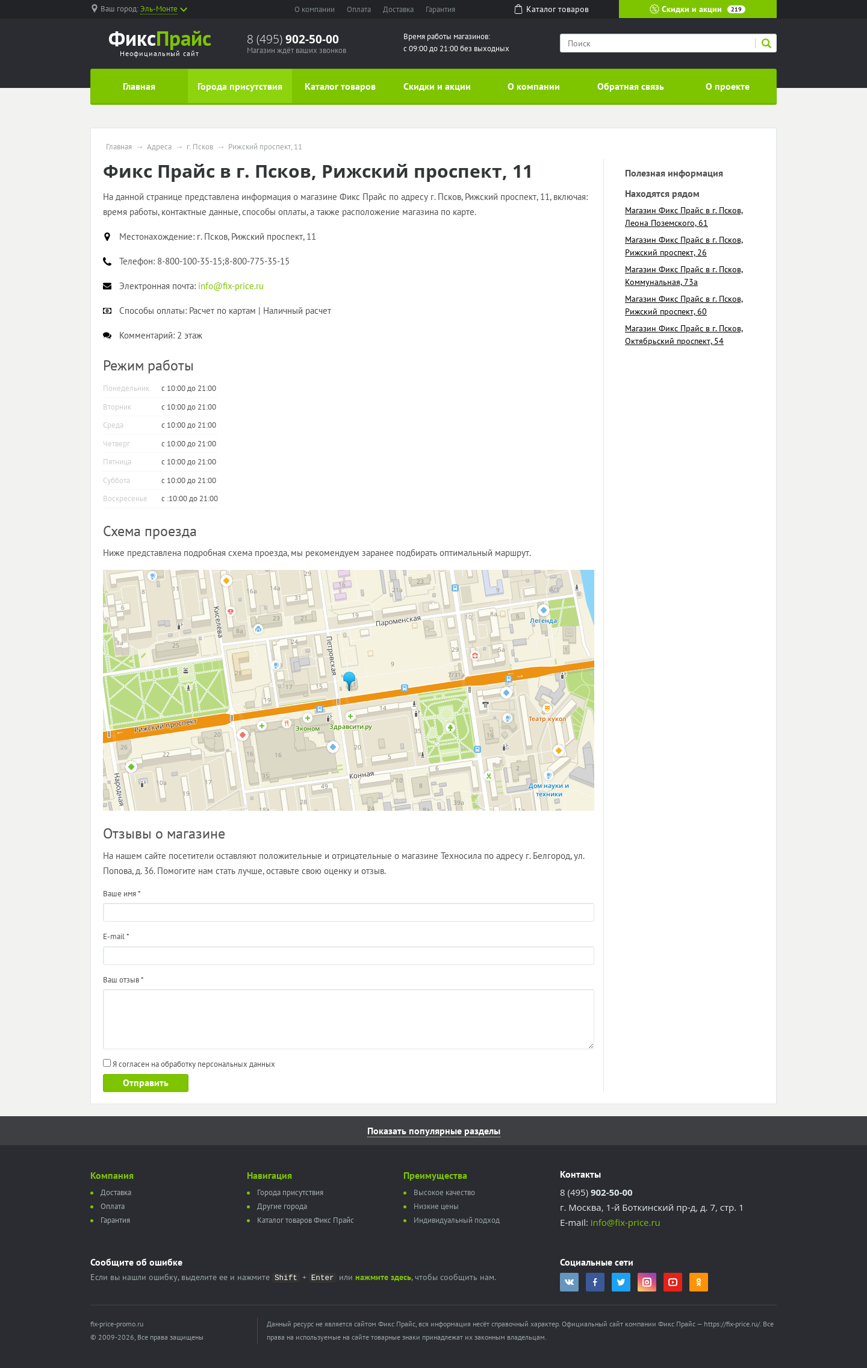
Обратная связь (630, 86)
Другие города (282, 1206)
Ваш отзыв (123, 980)
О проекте (728, 86)
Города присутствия (239, 86)
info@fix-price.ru (625, 1222)
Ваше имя (122, 894)
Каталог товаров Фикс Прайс (305, 1220)
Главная (139, 86)
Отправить (146, 1082)
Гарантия (440, 9)
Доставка (398, 9)
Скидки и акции (697, 9)
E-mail (116, 936)
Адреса (159, 147)
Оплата (359, 9)
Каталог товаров (340, 86)
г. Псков (200, 147)
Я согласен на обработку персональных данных (189, 1064)
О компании (314, 9)
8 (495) (293, 39)
